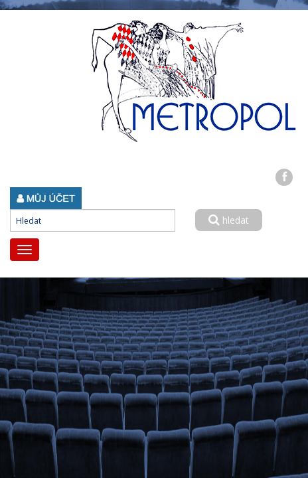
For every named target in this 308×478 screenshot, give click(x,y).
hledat (228, 220)
